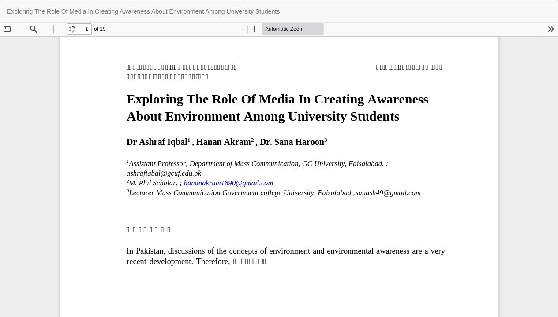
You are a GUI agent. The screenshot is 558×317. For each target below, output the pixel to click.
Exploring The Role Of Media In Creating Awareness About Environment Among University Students (143, 11)
